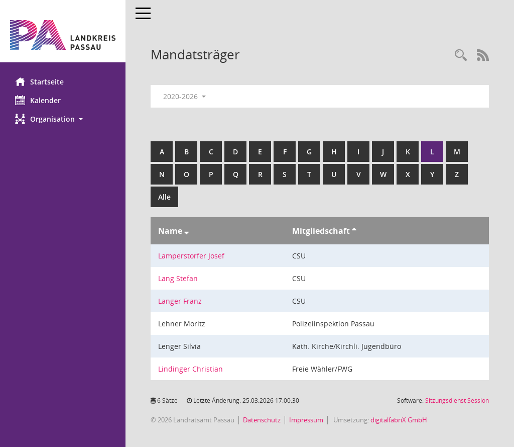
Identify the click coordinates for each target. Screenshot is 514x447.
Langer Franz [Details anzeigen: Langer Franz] (180, 301)
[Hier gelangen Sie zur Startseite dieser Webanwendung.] (62, 35)
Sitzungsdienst (457, 400)
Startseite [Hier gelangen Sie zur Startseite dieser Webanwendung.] (39, 81)
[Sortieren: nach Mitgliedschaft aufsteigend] (354, 230)
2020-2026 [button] (184, 96)
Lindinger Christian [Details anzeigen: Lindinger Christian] (190, 369)
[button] (62, 119)
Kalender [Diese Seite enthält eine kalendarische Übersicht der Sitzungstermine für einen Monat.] (38, 100)
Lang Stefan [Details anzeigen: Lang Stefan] (178, 278)
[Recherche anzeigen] (461, 55)
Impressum (306, 419)
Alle (164, 197)
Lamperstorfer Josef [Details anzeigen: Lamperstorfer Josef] (191, 255)
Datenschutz (262, 419)
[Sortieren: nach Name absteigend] (186, 230)
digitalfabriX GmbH (398, 419)
